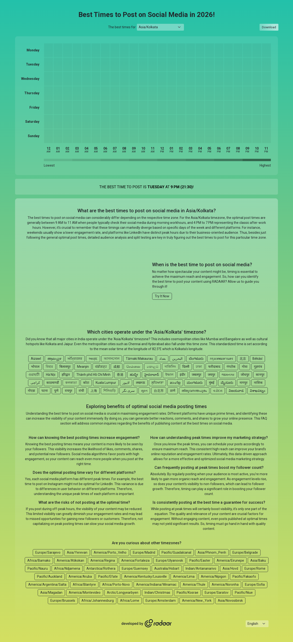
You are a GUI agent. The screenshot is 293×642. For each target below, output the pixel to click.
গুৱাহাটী (34, 374)
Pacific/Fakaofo (244, 576)
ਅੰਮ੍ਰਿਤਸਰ (75, 358)
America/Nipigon (213, 576)
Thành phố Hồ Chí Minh (93, 374)
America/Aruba (80, 576)
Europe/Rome (254, 568)
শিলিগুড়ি (109, 391)
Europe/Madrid (144, 552)
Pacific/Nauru (38, 568)
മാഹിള (175, 382)
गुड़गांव (258, 366)
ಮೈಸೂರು (227, 382)
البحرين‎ (177, 358)
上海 (93, 391)
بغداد (162, 358)
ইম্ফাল (169, 374)
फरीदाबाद (214, 366)
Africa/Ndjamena (67, 568)
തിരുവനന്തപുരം (194, 391)
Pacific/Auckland (49, 576)
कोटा (86, 382)
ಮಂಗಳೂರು (195, 382)
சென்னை (133, 366)
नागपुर (244, 382)
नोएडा (31, 391)
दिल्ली (185, 366)
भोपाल (35, 366)
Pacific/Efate (108, 576)
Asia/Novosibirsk (230, 600)
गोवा (245, 366)
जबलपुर (196, 374)
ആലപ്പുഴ (54, 358)
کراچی (35, 382)
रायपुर (68, 391)
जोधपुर (245, 374)
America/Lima (184, 576)
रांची (81, 391)
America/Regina (102, 560)
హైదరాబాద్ (151, 374)
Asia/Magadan (51, 592)
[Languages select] (257, 623)
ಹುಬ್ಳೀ (134, 374)
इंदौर (182, 374)
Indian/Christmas (157, 592)
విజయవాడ (236, 391)
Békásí (257, 358)
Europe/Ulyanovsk (169, 560)
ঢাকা (199, 366)
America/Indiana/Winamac (156, 584)
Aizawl (36, 358)
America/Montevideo (85, 592)
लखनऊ (140, 382)
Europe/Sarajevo (48, 552)
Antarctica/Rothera (100, 568)
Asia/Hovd (230, 568)
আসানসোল (111, 358)
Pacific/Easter (199, 560)
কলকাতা (71, 382)
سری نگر (128, 391)
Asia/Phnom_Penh (212, 552)
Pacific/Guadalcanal (176, 552)
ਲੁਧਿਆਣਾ (157, 382)
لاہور (126, 382)
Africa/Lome (129, 600)
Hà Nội (50, 374)
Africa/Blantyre (84, 584)
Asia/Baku (258, 560)
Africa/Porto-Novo (116, 584)
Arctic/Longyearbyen (122, 592)
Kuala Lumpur (106, 382)
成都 (116, 366)
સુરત (144, 391)
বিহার (49, 366)
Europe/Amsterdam (161, 600)
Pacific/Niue (244, 592)
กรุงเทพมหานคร (221, 358)
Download (269, 27)
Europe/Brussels (62, 600)
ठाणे (172, 391)
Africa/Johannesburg (97, 600)
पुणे (56, 391)
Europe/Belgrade (245, 552)
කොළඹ (152, 366)
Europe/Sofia (255, 584)
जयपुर (211, 374)
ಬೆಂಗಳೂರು (196, 358)
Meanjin (83, 366)
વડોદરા (217, 391)
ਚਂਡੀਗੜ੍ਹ (101, 366)
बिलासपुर (65, 366)
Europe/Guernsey (135, 568)
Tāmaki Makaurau (139, 358)
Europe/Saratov (216, 592)
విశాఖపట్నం (257, 391)
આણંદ (93, 358)
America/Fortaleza (135, 560)
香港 (120, 374)
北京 (243, 358)
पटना (44, 391)
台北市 (159, 391)
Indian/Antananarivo (201, 568)
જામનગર (228, 374)
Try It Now (162, 296)
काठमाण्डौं (52, 382)
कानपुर (260, 374)
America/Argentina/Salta (47, 584)
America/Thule (194, 584)
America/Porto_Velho (110, 552)
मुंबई (211, 382)
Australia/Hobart (166, 568)
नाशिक (258, 382)
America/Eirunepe (230, 560)
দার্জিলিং (170, 366)
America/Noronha (225, 584)
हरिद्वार (66, 374)
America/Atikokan (70, 560)
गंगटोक (231, 366)
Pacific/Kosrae (187, 592)
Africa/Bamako (38, 560)
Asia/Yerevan (77, 552)
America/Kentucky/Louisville (145, 576)
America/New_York (197, 600)
